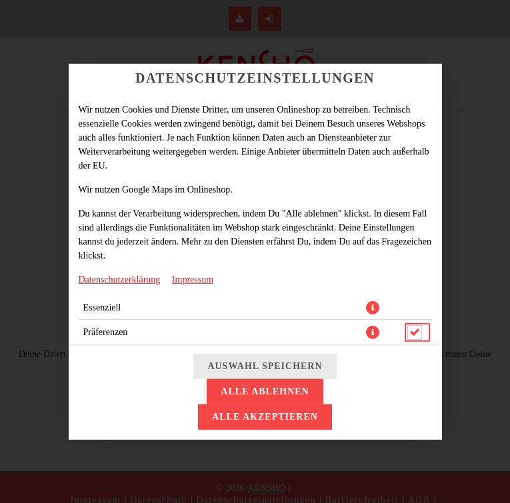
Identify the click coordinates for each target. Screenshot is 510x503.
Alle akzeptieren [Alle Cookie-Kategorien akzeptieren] (265, 417)
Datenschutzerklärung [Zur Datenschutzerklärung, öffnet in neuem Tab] (120, 279)
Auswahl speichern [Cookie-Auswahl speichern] (264, 366)
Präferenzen (105, 331)
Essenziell (102, 307)
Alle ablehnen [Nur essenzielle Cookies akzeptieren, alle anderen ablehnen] (265, 391)
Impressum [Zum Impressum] (192, 279)
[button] (372, 307)
